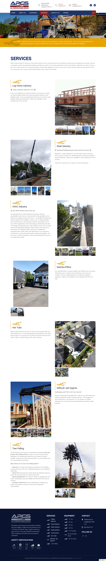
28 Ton (71, 525)
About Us (22, 13)
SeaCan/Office (55, 530)
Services (44, 13)
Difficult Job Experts (54, 540)
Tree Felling (54, 544)
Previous (56, 131)
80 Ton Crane (72, 539)
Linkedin (86, 536)
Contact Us (55, 13)
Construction (55, 533)
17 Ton (71, 519)
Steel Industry (55, 524)
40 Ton (71, 528)
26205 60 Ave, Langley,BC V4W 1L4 (46, 6)
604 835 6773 (62, 6)
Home (13, 13)
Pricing (65, 13)
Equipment (33, 13)
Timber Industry (53, 520)
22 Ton (71, 522)
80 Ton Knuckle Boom (72, 535)
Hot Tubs (54, 536)
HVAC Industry (55, 527)
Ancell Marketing (77, 558)
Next (95, 131)
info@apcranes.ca (76, 6)
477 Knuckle (72, 531)
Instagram (83, 536)
